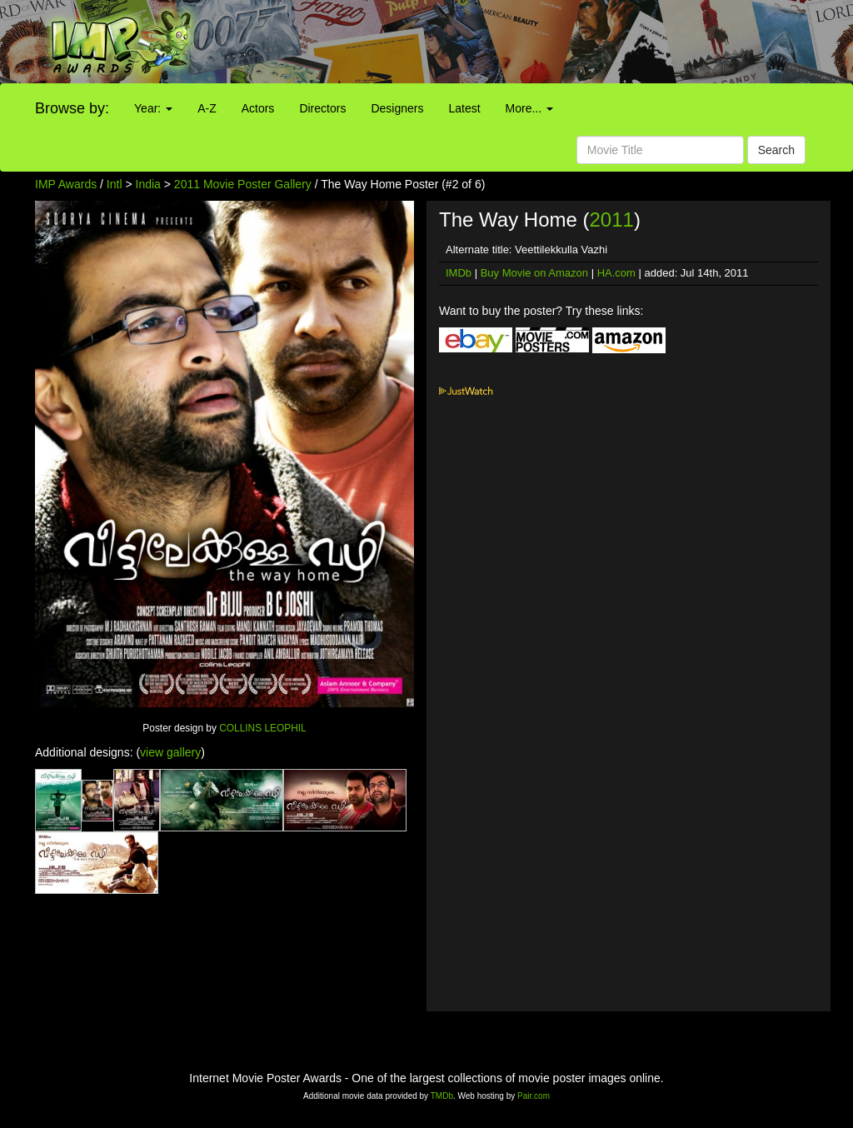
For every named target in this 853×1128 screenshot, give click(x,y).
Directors (322, 108)
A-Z (207, 108)
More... (529, 108)
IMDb (458, 273)
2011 (611, 219)
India (148, 184)
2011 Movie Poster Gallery (243, 184)
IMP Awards (66, 184)
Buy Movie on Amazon (534, 273)
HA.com (616, 273)
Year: (153, 108)
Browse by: (72, 108)
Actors (258, 108)
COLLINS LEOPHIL (262, 728)
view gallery (170, 752)
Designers (397, 108)
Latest (464, 108)
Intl (114, 184)
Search (776, 150)
